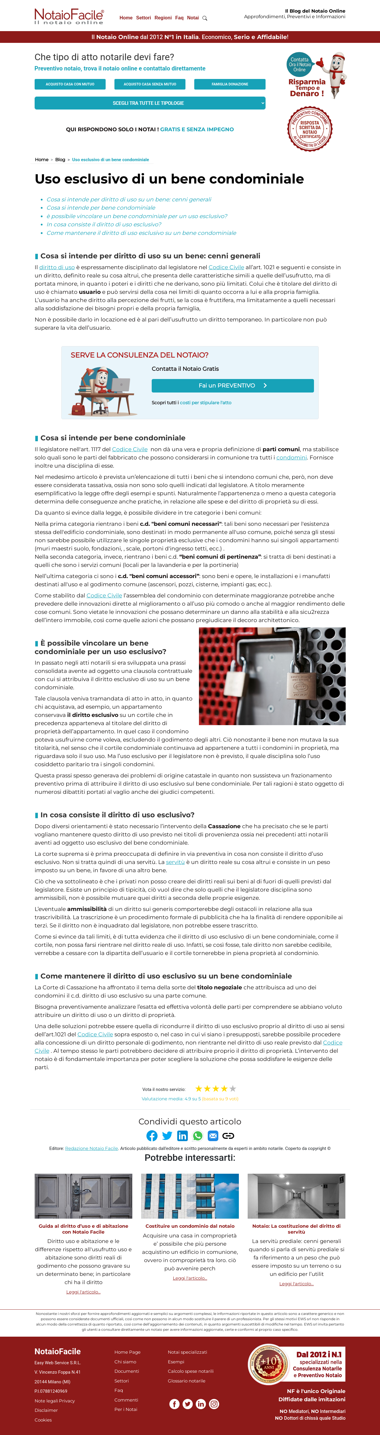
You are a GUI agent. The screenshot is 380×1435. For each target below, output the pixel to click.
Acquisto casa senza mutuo (150, 84)
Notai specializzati (187, 1352)
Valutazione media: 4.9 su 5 (190, 1098)
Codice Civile (226, 267)
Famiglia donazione (230, 84)
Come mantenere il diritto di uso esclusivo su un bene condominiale (141, 233)
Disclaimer (46, 1410)
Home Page (127, 1352)
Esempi (176, 1362)
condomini (291, 457)
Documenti (126, 1371)
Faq (179, 17)
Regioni (163, 17)
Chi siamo (125, 1362)
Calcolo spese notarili (191, 1371)
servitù (175, 862)
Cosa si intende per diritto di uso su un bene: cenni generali (128, 199)
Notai (193, 17)
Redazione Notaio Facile (91, 1148)
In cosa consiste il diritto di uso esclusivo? (103, 224)
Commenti (126, 1400)
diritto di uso (57, 267)
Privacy (67, 1401)
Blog (60, 159)
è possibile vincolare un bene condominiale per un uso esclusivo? (136, 216)
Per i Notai (125, 1409)
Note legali (46, 1401)
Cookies (43, 1420)
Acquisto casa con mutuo (70, 84)
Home (126, 17)
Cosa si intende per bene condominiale (100, 207)
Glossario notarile (186, 1381)
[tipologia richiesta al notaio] (150, 103)
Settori (143, 17)
